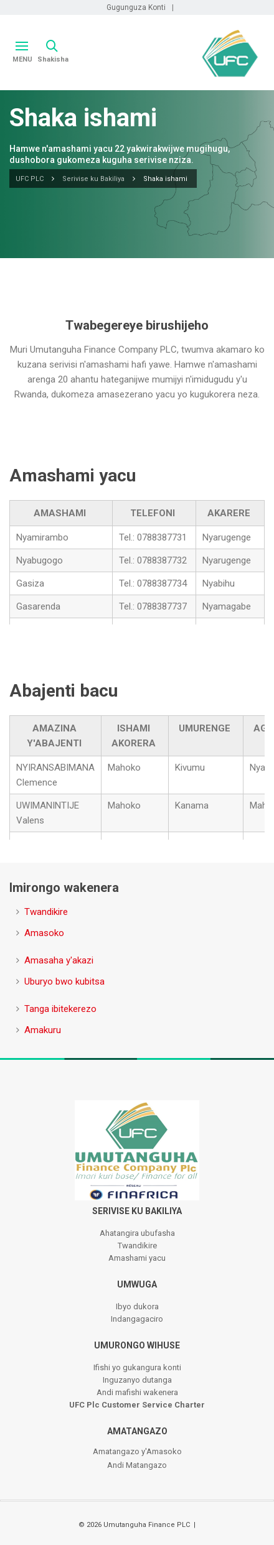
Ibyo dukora (137, 1306)
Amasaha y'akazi (58, 960)
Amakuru (42, 1030)
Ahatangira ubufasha (137, 1233)
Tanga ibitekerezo (60, 1008)
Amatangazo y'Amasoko (137, 1451)
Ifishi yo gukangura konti (137, 1367)
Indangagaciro (137, 1319)
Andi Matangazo (137, 1465)
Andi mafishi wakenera (137, 1392)
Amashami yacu (137, 1258)
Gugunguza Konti (136, 7)
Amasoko (44, 933)
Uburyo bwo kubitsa (64, 981)
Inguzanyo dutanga (137, 1380)
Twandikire (46, 911)
